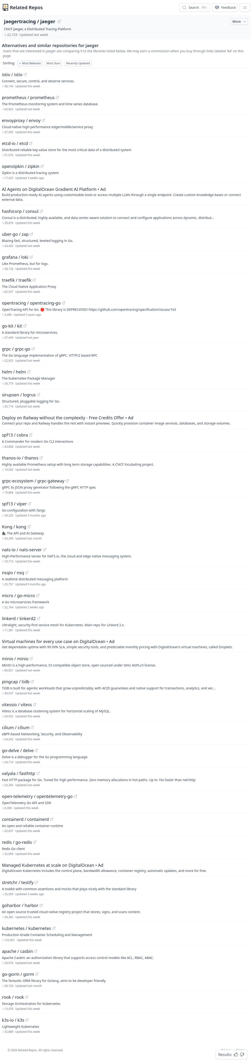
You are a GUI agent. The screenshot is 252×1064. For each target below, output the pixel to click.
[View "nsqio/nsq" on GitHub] (27, 572)
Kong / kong (14, 527)
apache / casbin (17, 951)
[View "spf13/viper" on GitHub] (29, 504)
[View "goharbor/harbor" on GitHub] (41, 905)
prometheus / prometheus (28, 97)
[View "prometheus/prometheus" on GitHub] (57, 97)
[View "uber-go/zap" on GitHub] (31, 234)
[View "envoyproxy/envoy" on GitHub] (43, 120)
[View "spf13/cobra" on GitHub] (31, 435)
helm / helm (14, 372)
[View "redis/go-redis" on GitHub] (35, 842)
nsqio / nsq (13, 572)
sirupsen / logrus (19, 395)
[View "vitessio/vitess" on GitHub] (35, 704)
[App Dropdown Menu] (245, 7)
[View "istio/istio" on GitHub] (25, 74)
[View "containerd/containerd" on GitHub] (52, 819)
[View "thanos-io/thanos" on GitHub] (41, 458)
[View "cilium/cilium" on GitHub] (32, 727)
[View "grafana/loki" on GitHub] (31, 257)
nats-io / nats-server (22, 549)
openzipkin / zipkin (20, 166)
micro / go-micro (18, 595)
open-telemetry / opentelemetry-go (37, 796)
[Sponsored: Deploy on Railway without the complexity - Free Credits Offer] (126, 420)
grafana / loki (15, 257)
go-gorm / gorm (18, 974)
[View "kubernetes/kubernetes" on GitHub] (54, 928)
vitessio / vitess (17, 704)
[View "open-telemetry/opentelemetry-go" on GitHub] (75, 796)
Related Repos (26, 7)
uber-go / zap (15, 234)
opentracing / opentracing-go (31, 303)
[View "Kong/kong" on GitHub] (29, 527)
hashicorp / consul (20, 211)
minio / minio (15, 658)
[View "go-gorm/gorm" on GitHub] (37, 974)
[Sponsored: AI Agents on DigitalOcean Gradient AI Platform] (126, 194)
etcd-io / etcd (15, 143)
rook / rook (13, 997)
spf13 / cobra (15, 435)
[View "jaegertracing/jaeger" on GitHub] (59, 21)
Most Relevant (30, 63)
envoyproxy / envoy (21, 120)
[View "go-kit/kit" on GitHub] (25, 326)
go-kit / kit (12, 326)
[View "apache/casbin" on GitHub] (36, 951)
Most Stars (54, 63)
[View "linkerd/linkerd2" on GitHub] (38, 618)
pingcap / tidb (16, 681)
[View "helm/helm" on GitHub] (29, 372)
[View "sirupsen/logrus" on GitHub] (38, 395)
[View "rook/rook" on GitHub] (27, 997)
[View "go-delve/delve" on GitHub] (36, 750)
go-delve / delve (18, 750)
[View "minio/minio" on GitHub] (31, 659)
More (239, 21)
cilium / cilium (16, 727)
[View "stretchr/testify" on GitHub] (36, 882)
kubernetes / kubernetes (26, 928)
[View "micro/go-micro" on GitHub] (38, 595)
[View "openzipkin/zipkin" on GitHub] (42, 166)
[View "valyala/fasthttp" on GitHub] (38, 773)
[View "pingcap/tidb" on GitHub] (32, 681)
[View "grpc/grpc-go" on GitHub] (33, 349)
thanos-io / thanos (20, 458)
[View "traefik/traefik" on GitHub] (34, 280)
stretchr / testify (18, 882)
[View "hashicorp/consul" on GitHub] (41, 211)
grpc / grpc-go (16, 349)
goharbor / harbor (20, 905)
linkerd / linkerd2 (19, 618)
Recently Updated (78, 63)
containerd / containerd (25, 819)
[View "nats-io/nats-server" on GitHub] (45, 550)
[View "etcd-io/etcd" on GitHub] (31, 143)
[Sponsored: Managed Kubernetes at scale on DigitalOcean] (126, 867)
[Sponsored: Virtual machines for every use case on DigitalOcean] (126, 643)
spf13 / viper (14, 504)
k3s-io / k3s (13, 1020)
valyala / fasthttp (18, 773)
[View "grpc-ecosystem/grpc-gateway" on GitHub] (67, 481)
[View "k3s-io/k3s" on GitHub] (27, 1020)
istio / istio (12, 74)
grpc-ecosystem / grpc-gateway (33, 481)
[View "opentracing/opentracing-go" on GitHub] (63, 303)
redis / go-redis (17, 842)
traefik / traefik (16, 280)
